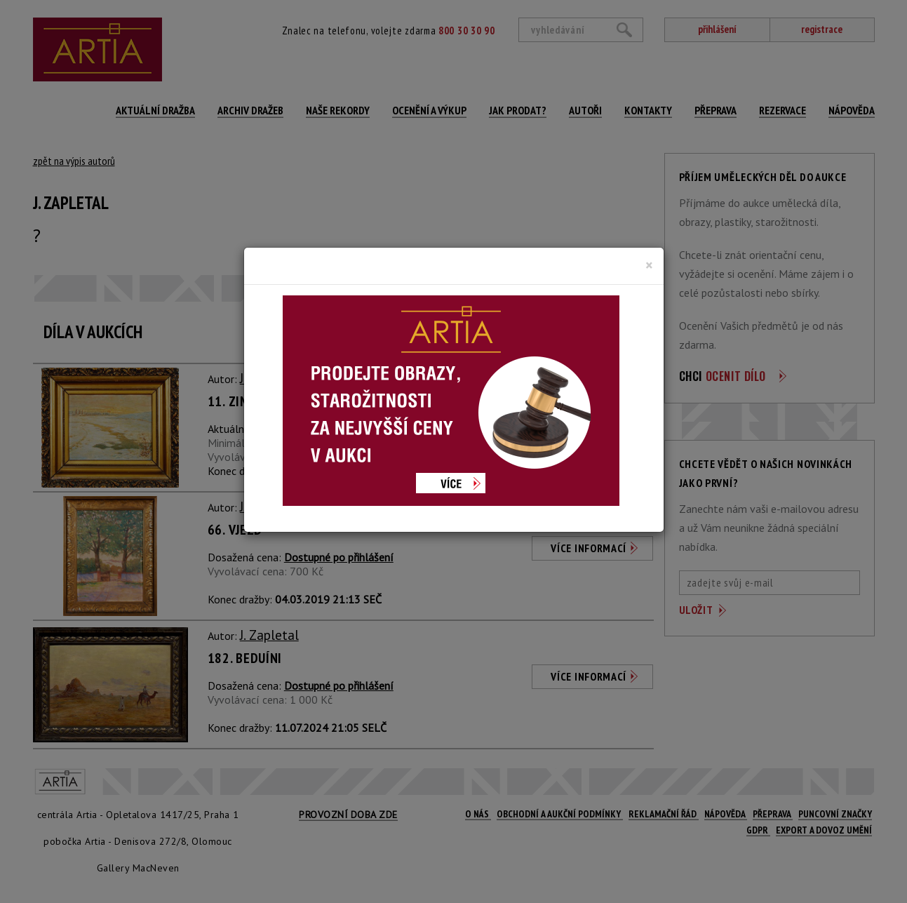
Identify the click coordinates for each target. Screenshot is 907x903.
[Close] (649, 265)
